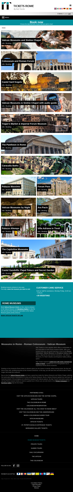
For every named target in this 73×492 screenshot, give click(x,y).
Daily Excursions (37, 452)
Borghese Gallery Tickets (36, 428)
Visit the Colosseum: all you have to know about (37, 409)
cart (69, 14)
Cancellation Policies (36, 483)
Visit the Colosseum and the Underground (36, 412)
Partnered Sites (36, 393)
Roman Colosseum (61, 381)
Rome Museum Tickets (36, 440)
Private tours (36, 444)
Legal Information (36, 484)
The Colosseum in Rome (36, 402)
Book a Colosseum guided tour (36, 415)
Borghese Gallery (6, 383)
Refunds (36, 488)
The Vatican (36, 456)
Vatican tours (36, 399)
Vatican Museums (36, 418)
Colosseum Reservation (36, 405)
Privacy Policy (36, 486)
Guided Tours (36, 448)
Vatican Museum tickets (18, 375)
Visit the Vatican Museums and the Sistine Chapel (36, 396)
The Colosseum (36, 460)
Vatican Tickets (36, 422)
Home (36, 436)
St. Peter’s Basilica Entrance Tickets (36, 425)
